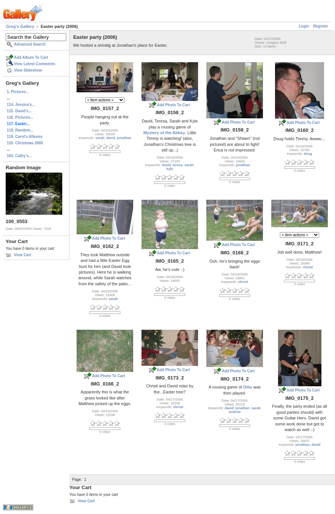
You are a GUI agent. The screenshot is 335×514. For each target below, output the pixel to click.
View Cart (22, 255)
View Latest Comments (34, 64)
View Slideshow (28, 70)
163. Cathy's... (19, 156)
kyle (169, 169)
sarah (99, 138)
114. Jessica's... (21, 104)
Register (320, 26)
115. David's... (19, 111)
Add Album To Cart (31, 57)
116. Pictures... (20, 117)
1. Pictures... (18, 92)
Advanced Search (30, 44)
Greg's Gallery (20, 26)
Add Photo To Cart (173, 105)
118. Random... (20, 130)
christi (243, 282)
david (110, 138)
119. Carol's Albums (25, 137)
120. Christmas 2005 (25, 143)
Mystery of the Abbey (164, 132)
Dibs (247, 387)
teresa (177, 165)
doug (308, 154)
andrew (235, 412)
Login (304, 26)
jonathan (124, 138)
